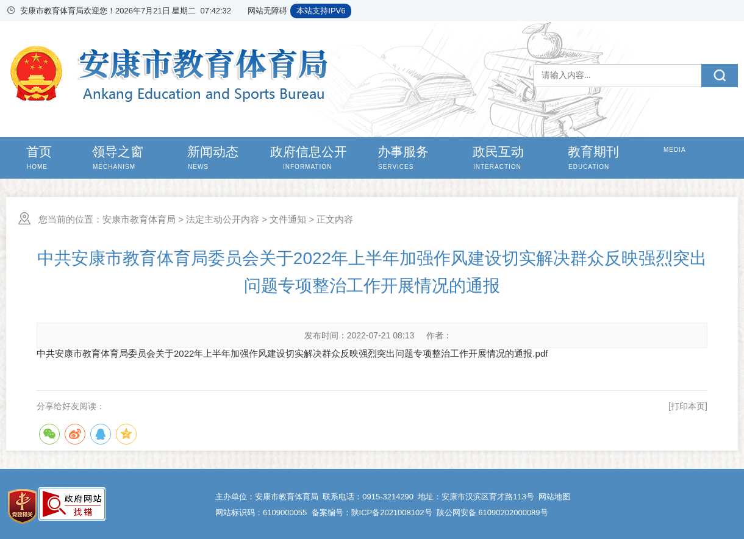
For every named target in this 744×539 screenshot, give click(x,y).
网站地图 (554, 496)
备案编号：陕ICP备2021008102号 (372, 512)
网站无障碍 (267, 10)
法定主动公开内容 (222, 219)
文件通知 (288, 219)
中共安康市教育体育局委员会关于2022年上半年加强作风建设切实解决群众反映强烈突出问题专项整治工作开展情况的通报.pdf (292, 353)
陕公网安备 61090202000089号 (492, 512)
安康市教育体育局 (139, 219)
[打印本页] (687, 406)
